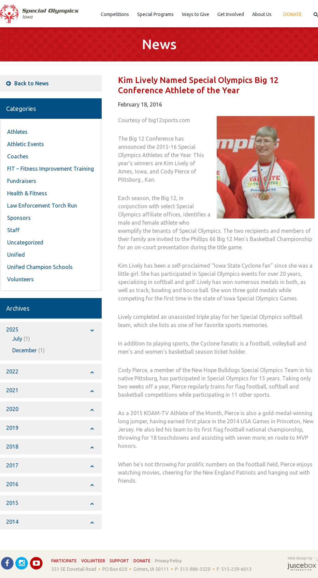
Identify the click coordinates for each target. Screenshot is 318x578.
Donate (292, 14)
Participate (64, 561)
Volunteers (20, 279)
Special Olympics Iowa (39, 14)
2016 (50, 484)
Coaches (17, 156)
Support (119, 561)
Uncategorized (25, 242)
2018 (50, 446)
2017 (50, 465)
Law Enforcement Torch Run (42, 205)
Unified (16, 255)
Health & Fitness (27, 193)
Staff (13, 230)
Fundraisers (21, 181)
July (17, 339)
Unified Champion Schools (40, 267)
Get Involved (230, 14)
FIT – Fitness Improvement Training (50, 169)
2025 (50, 329)
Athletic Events (25, 144)
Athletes (17, 132)
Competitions (115, 14)
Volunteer (93, 561)
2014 (50, 522)
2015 (50, 503)
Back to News (27, 83)
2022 (50, 371)
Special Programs (155, 14)
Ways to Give (195, 14)
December (24, 350)
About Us (262, 14)
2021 (50, 390)
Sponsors (19, 218)
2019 (50, 428)
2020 (50, 409)
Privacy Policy (168, 561)
